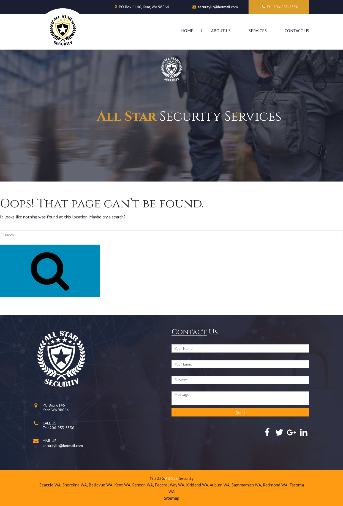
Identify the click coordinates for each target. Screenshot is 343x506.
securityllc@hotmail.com (218, 6)
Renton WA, (143, 485)
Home (187, 30)
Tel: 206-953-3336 (279, 6)
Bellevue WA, (101, 485)
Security (186, 478)
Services (258, 30)
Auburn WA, (221, 485)
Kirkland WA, (198, 485)
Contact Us (297, 30)
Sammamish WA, (247, 485)
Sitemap (171, 498)
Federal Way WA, (170, 485)
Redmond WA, (276, 485)
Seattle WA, (50, 485)
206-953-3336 (62, 427)
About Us (221, 30)
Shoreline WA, (75, 485)
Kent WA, (123, 485)
